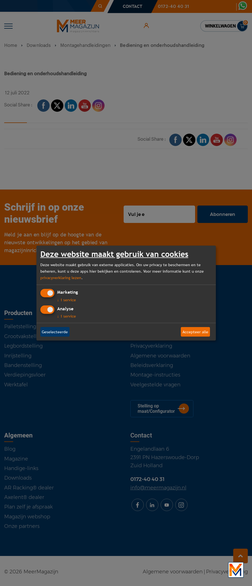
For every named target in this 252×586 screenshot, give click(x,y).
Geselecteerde (55, 331)
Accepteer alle (195, 331)
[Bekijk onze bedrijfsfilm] (236, 570)
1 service (66, 300)
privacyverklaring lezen (60, 277)
